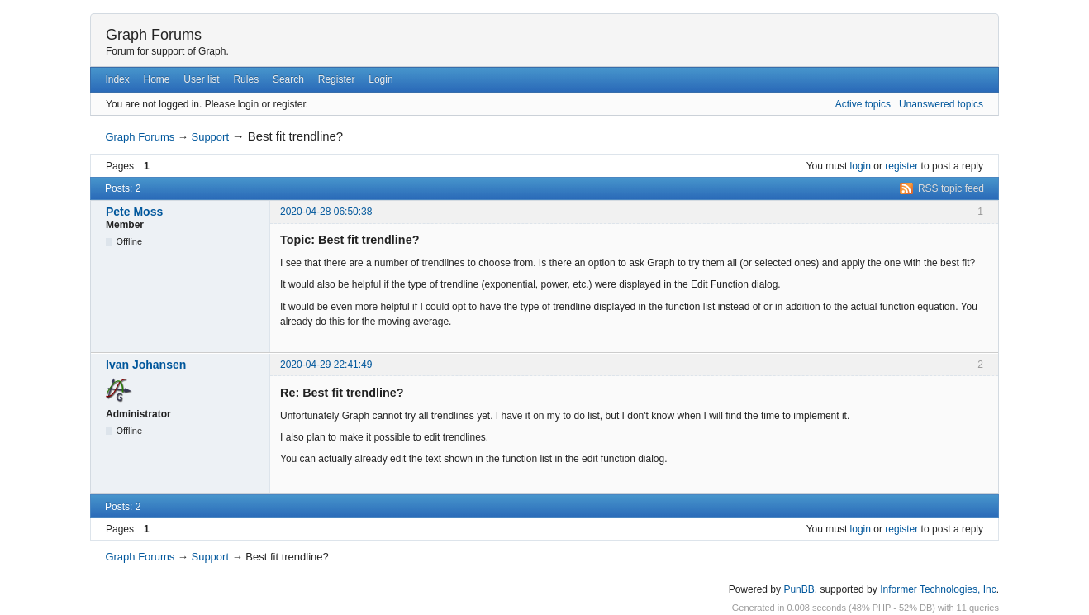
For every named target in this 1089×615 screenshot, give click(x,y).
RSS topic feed (951, 188)
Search (288, 79)
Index (117, 79)
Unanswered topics (941, 104)
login (860, 166)
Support (210, 137)
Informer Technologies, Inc (938, 589)
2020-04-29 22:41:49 (326, 364)
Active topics (863, 104)
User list (201, 79)
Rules (246, 79)
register (901, 166)
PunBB (798, 589)
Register (336, 79)
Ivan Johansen (146, 364)
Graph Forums (154, 34)
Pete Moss (134, 211)
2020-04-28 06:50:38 (326, 211)
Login (380, 79)
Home (157, 79)
